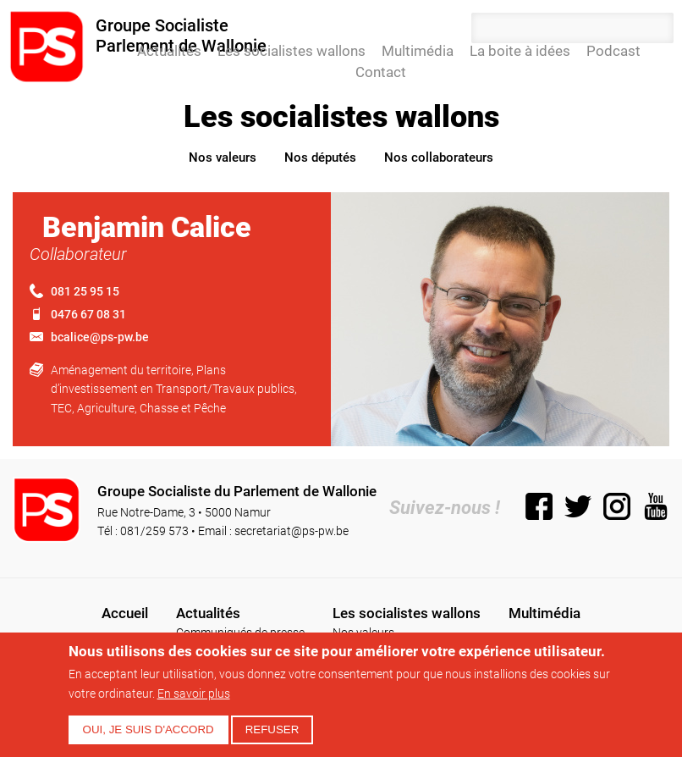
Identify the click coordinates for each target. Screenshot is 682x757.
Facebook (539, 506)
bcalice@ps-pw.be (100, 337)
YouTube (655, 506)
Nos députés (320, 156)
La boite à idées (520, 50)
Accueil (119, 50)
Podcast (613, 50)
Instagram (616, 506)
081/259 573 (154, 530)
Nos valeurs (222, 156)
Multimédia (418, 50)
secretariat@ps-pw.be (291, 530)
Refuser (272, 729)
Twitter (577, 506)
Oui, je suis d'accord (148, 729)
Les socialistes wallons (291, 50)
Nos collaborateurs (438, 156)
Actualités (169, 50)
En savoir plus (193, 693)
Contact (380, 72)
